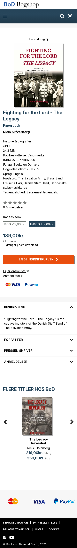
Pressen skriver (18, 351)
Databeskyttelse (45, 522)
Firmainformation (15, 522)
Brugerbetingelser (16, 529)
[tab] (38, 305)
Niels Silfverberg (16, 132)
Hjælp (39, 529)
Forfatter (13, 340)
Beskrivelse (14, 307)
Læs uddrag (37, 38)
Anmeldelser (15, 362)
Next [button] (72, 421)
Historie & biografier (17, 141)
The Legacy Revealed (38, 441)
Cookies (53, 529)
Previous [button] (5, 421)
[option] (38, 432)
